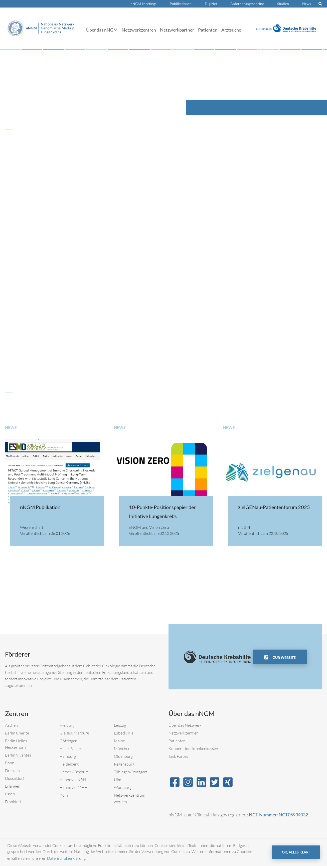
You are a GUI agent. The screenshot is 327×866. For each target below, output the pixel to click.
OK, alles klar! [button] (296, 852)
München (122, 748)
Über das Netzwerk (185, 725)
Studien (283, 4)
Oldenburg (123, 756)
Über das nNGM (102, 30)
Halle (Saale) (70, 748)
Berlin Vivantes (18, 755)
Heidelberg (69, 764)
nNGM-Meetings (143, 4)
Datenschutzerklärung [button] (66, 858)
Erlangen (12, 786)
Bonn (9, 762)
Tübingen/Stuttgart (130, 771)
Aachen (11, 725)
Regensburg (124, 764)
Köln (64, 795)
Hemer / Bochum (74, 771)
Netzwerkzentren (139, 30)
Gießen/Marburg (74, 732)
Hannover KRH (73, 779)
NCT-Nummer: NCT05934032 (278, 814)
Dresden (12, 770)
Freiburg (67, 725)
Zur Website (284, 657)
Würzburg (122, 787)
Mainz (119, 740)
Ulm (117, 779)
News (306, 4)
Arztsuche (231, 30)
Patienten (207, 30)
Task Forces (178, 756)
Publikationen (181, 4)
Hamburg (68, 756)
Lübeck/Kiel (124, 732)
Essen (10, 793)
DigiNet (211, 4)
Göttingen (68, 740)
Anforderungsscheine (247, 4)
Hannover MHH (73, 787)
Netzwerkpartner (177, 30)
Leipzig (120, 725)
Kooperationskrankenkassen (193, 748)
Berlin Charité (17, 732)
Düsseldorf (14, 778)
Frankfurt (13, 801)
